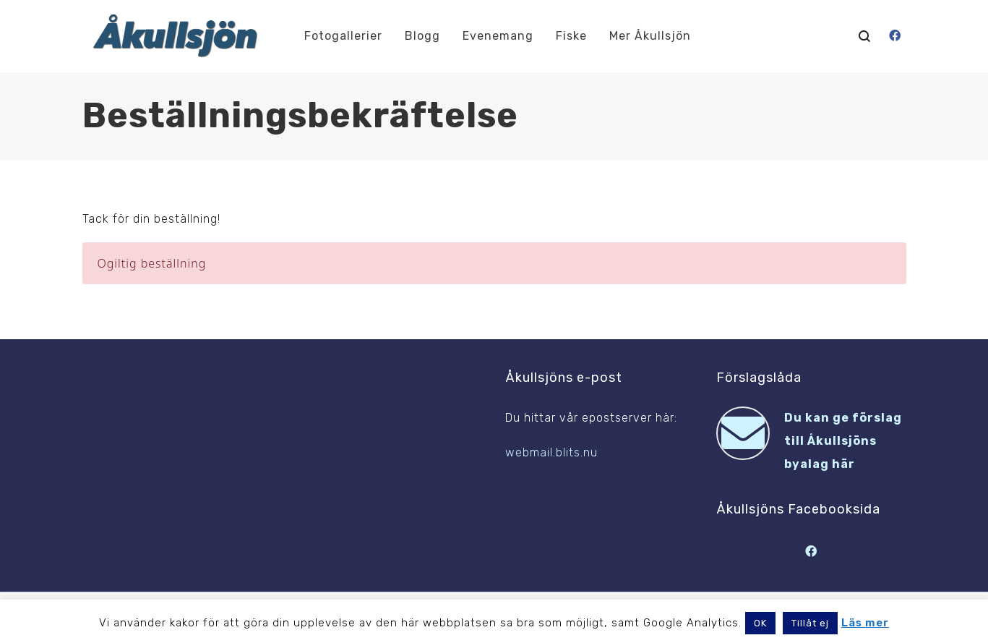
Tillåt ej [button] (810, 623)
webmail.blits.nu (551, 452)
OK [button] (760, 623)
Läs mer (865, 622)
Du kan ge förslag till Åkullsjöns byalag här (843, 441)
